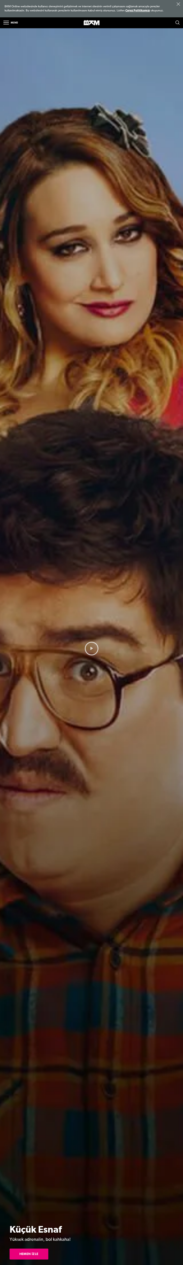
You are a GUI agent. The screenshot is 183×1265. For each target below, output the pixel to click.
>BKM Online (92, 23)
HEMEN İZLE (29, 1254)
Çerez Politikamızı (137, 10)
